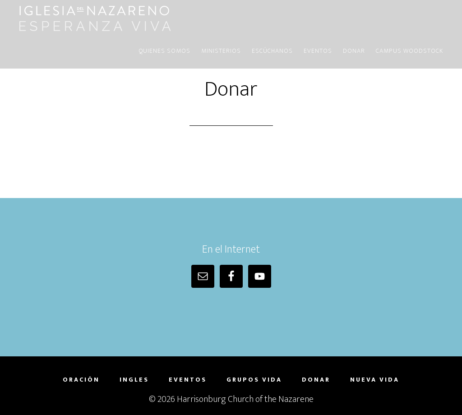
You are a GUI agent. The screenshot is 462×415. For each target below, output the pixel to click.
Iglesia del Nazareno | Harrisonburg (95, 17)
